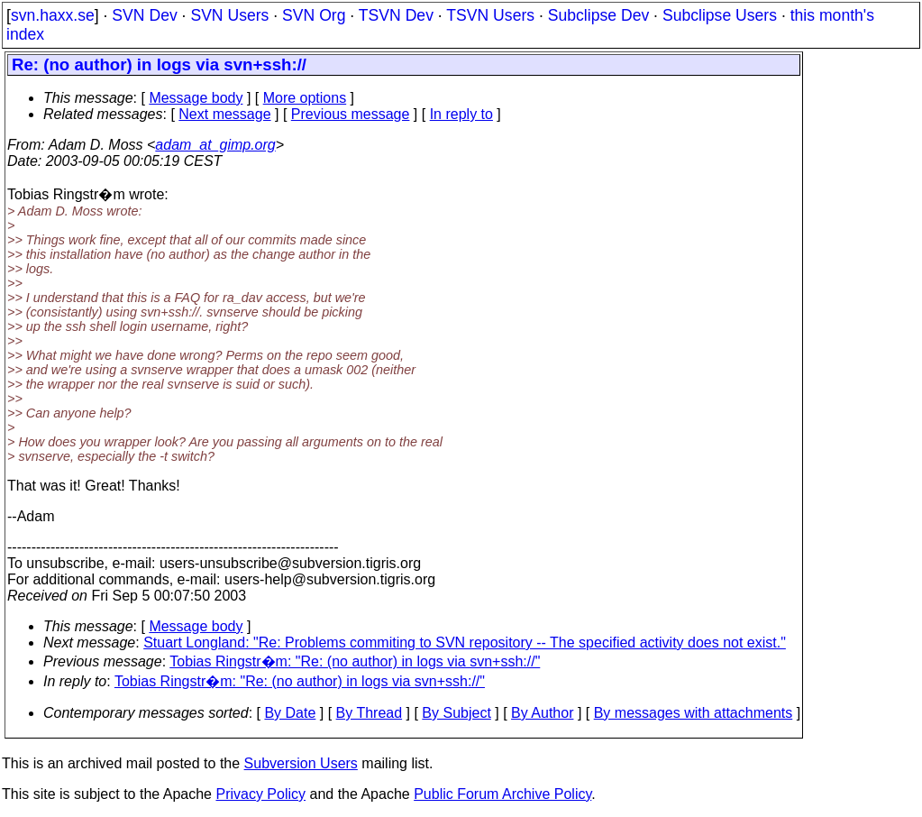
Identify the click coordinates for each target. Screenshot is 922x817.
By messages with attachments (693, 713)
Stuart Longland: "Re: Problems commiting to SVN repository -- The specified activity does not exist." (464, 642)
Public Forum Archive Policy (502, 794)
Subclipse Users (719, 15)
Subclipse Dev (598, 15)
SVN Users (229, 15)
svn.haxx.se (53, 15)
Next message (224, 114)
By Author (542, 713)
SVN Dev (144, 15)
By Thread (369, 713)
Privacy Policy (260, 794)
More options (305, 98)
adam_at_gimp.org (215, 144)
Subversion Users (301, 763)
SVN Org (313, 15)
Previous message (350, 114)
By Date (289, 713)
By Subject (456, 713)
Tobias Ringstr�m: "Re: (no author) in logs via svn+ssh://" (354, 661)
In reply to (461, 114)
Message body (195, 98)
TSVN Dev (396, 15)
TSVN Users (490, 15)
